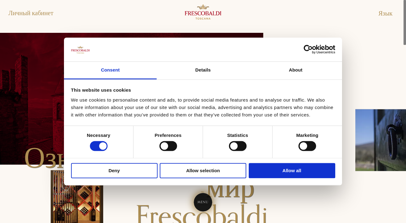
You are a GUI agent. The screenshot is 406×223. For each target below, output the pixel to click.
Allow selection (203, 170)
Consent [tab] (110, 69)
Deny (114, 170)
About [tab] (295, 69)
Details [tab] (203, 69)
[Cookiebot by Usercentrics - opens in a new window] (308, 49)
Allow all (291, 170)
